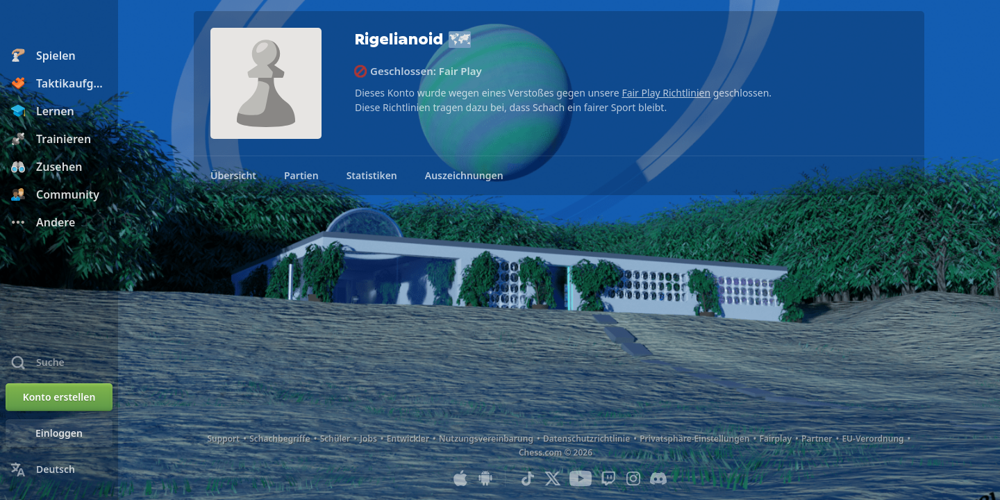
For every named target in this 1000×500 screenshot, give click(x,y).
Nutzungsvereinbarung (486, 438)
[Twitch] (608, 478)
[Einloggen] (59, 433)
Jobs (368, 438)
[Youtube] (580, 478)
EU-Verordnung (872, 438)
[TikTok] (527, 478)
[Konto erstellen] (59, 397)
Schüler (335, 438)
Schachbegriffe (279, 438)
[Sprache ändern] (59, 469)
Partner (816, 438)
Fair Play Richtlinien (666, 92)
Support (223, 438)
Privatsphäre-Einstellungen (694, 438)
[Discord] (658, 478)
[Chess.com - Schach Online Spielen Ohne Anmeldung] (59, 24)
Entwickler (408, 438)
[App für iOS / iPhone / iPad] (460, 478)
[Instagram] (633, 478)
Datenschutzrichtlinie (586, 438)
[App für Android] (485, 478)
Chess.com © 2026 (555, 452)
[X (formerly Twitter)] (552, 478)
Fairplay (775, 438)
